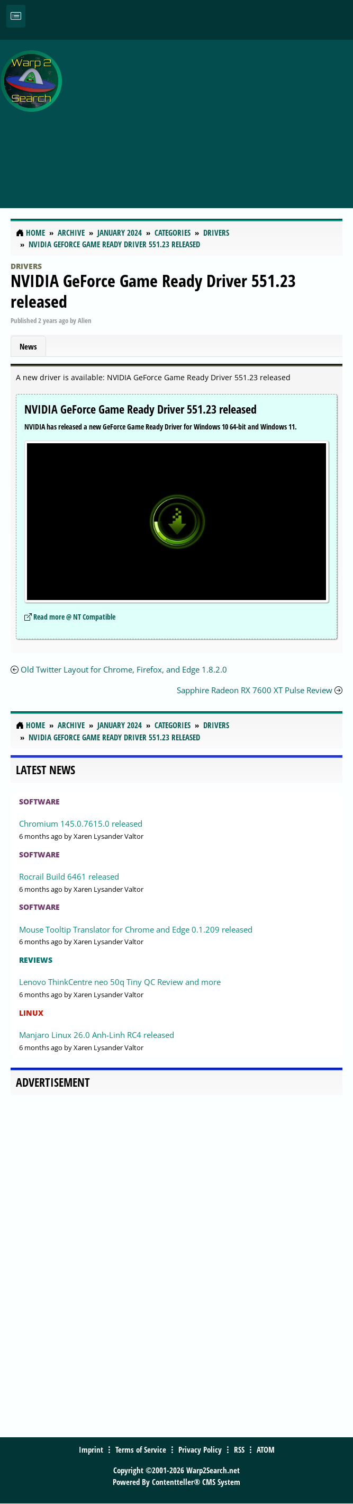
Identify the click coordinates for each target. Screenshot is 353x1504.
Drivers (26, 266)
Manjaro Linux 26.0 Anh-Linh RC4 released (96, 1034)
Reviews (35, 960)
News (28, 346)
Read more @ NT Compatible (74, 617)
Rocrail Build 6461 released (69, 876)
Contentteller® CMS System (196, 1481)
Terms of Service (140, 1449)
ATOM (266, 1449)
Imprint (91, 1449)
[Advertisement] (210, 118)
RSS (239, 1449)
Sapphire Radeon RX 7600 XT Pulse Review (255, 690)
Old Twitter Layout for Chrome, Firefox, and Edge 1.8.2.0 (124, 669)
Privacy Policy (200, 1449)
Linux (31, 1013)
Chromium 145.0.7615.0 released (80, 823)
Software (39, 801)
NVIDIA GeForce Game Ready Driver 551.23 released (153, 290)
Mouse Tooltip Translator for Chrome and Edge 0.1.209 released (135, 929)
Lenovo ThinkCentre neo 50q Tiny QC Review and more (120, 982)
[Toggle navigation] (16, 16)
